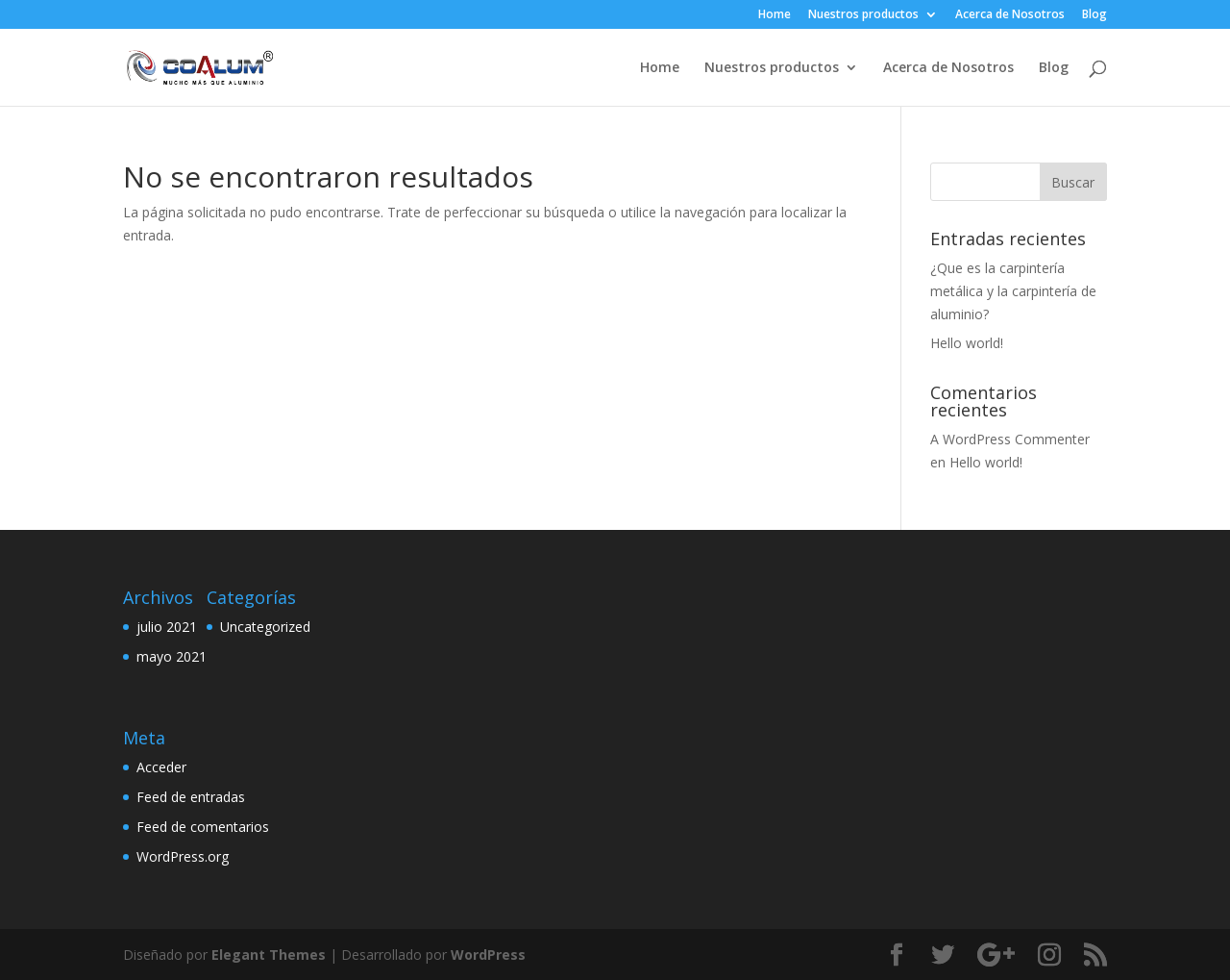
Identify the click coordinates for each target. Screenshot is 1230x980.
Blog (1094, 15)
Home (774, 15)
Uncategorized (265, 626)
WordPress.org (182, 856)
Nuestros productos (863, 15)
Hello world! (966, 343)
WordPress (488, 954)
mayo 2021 (171, 656)
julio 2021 (166, 626)
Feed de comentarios (202, 826)
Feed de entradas (190, 797)
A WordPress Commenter (1010, 439)
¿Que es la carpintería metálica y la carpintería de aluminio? (1013, 291)
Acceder (161, 767)
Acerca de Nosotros (1010, 15)
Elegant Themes (268, 954)
